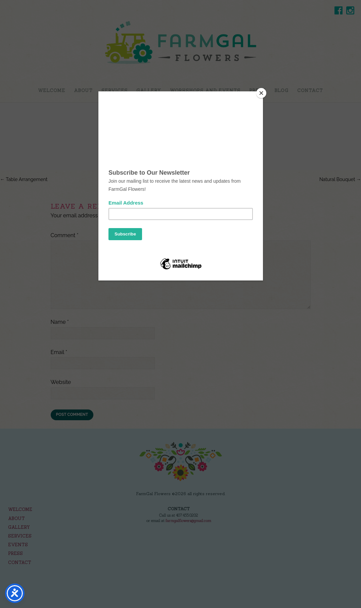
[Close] (261, 93)
